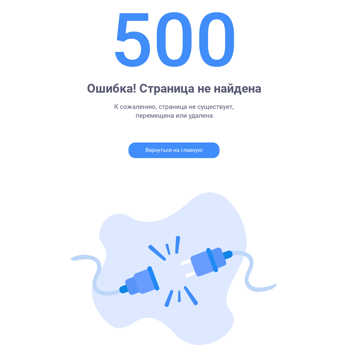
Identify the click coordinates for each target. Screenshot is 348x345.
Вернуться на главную (174, 150)
